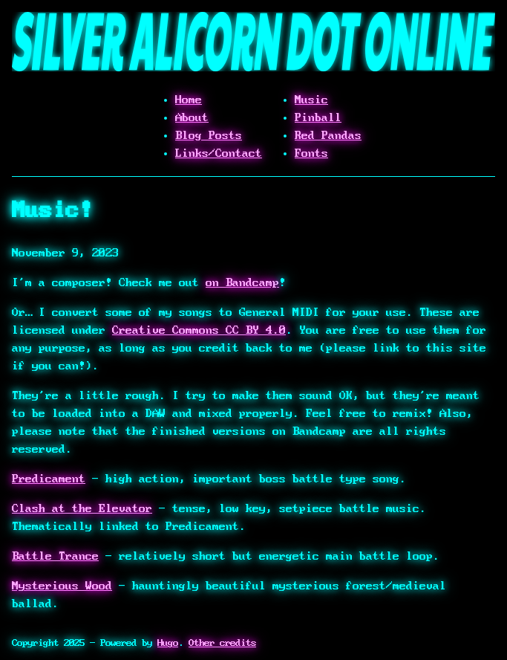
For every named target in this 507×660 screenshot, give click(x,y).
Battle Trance (55, 556)
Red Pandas (328, 135)
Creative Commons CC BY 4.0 (199, 330)
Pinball (318, 117)
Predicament (48, 479)
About (192, 117)
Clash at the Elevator (82, 508)
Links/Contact (218, 153)
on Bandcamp (242, 282)
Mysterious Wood (62, 586)
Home (188, 100)
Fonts (311, 153)
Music (311, 100)
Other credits (222, 643)
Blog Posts (208, 135)
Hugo (167, 643)
